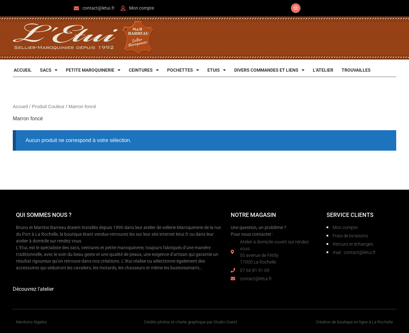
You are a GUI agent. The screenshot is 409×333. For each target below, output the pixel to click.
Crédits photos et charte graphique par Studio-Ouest (190, 322)
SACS (49, 70)
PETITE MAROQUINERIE (93, 70)
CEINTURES (144, 70)
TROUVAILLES (356, 70)
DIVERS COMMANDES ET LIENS (269, 70)
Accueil (20, 106)
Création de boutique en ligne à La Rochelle (354, 322)
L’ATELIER (323, 70)
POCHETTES (183, 70)
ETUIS (216, 70)
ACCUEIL (23, 70)
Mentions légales (31, 322)
